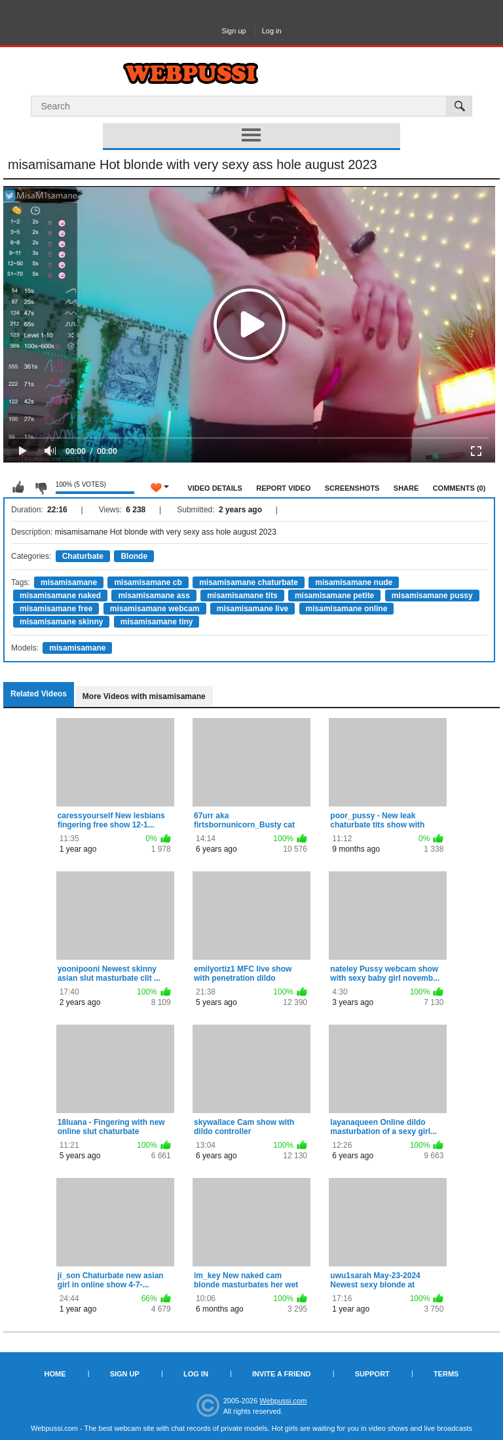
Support (372, 1374)
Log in (272, 31)
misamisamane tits (242, 595)
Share (406, 488)
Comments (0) (459, 488)
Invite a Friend (281, 1374)
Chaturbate (82, 556)
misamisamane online (347, 608)
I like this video (18, 487)
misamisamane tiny (157, 621)
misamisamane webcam (155, 608)
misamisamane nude (353, 582)
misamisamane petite (334, 595)
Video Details (214, 488)
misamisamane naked (60, 595)
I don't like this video (40, 487)
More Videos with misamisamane (144, 696)
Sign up (233, 31)
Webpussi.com (283, 1401)
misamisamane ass (153, 595)
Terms (446, 1374)
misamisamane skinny (61, 621)
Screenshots (352, 488)
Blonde (134, 556)
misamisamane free (56, 608)
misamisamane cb (147, 582)
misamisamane (69, 582)
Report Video (283, 488)
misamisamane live (252, 608)
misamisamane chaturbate (248, 582)
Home (55, 1374)
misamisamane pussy (432, 595)
